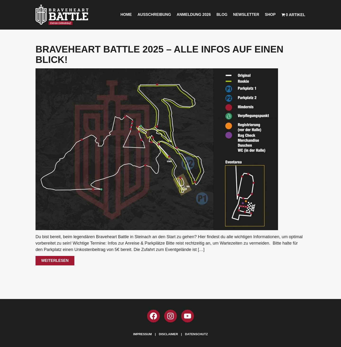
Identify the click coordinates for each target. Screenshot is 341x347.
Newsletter (246, 15)
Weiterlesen (55, 261)
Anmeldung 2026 (194, 15)
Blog (221, 15)
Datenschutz (196, 334)
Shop (270, 15)
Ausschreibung (154, 15)
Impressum (142, 334)
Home (126, 15)
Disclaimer (168, 334)
